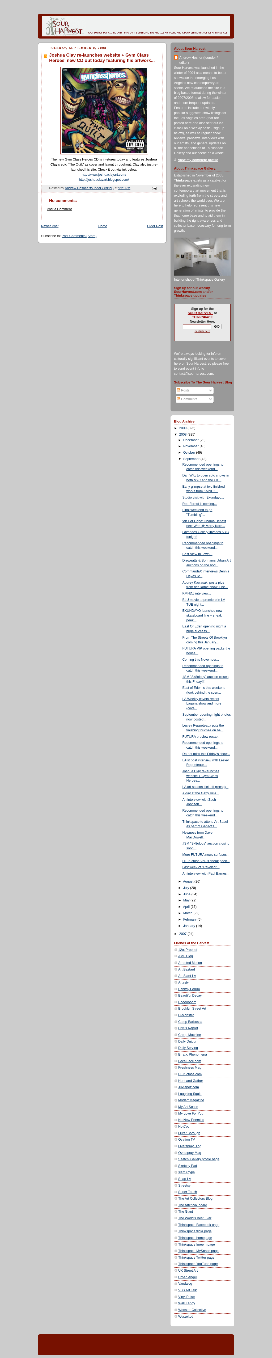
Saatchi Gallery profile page (198, 1159)
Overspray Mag (189, 1153)
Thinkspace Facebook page (198, 1225)
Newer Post (49, 226)
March (188, 913)
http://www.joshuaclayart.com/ (104, 174)
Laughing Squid (190, 1094)
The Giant (185, 1211)
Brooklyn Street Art (192, 1008)
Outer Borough (189, 1133)
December (191, 440)
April (187, 907)
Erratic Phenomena (192, 1054)
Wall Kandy (186, 1303)
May (186, 900)
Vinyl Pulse (186, 1297)
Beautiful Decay (190, 995)
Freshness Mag (189, 1067)
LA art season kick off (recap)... (205, 787)
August (188, 881)
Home (102, 226)
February (190, 919)
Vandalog (185, 1283)
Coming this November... (200, 659)
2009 (183, 428)
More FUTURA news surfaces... (206, 855)
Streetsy (184, 1185)
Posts (183, 390)
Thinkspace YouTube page (198, 1264)
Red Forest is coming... (199, 504)
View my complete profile (198, 160)
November (191, 446)
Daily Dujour (187, 1041)
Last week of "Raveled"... (201, 867)
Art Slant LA (187, 976)
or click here (202, 331)
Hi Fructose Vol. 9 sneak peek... (206, 861)
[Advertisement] (104, 1344)
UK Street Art (188, 1270)
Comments (187, 399)
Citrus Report (188, 1028)
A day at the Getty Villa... (200, 793)
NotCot (183, 1126)
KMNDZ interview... (196, 593)
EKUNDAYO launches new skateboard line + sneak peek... (202, 615)
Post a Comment (59, 209)
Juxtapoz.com (188, 1087)
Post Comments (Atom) (79, 236)
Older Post (155, 226)
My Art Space (188, 1107)
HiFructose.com (190, 1074)
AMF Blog (185, 956)
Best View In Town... (197, 554)
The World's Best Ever (194, 1218)
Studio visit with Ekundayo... (203, 497)
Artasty (183, 982)
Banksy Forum (189, 989)
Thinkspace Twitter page (196, 1257)
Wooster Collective (192, 1310)
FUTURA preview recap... (201, 737)
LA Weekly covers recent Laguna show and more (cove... (202, 703)
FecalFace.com (189, 1061)
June (187, 894)
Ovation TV (186, 1139)
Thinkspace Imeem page (196, 1244)
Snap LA (184, 1179)
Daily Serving (188, 1048)
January (189, 926)
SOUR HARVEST (200, 313)
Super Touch (187, 1192)
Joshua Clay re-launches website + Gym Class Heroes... (200, 775)
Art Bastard (186, 969)
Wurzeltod (185, 1316)
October (189, 452)
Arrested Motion (190, 963)
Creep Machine (189, 1035)
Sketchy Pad (187, 1166)
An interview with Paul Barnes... (206, 873)
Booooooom (187, 1002)
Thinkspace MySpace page (198, 1251)
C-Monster (186, 1015)
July (186, 888)
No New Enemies (191, 1120)
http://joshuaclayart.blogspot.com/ (104, 180)
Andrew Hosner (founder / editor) (198, 60)
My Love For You (190, 1113)
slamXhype (186, 1172)
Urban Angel (187, 1277)
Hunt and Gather (190, 1081)
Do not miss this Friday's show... (206, 754)
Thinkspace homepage (195, 1238)
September (192, 459)
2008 (183, 434)
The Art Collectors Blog (195, 1198)
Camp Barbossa (190, 1022)
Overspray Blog (189, 1146)
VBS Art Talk (187, 1290)
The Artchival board (192, 1205)
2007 (183, 934)
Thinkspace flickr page (194, 1231)
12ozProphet (187, 950)
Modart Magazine (191, 1100)
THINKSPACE (202, 317)
